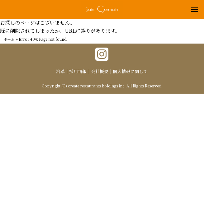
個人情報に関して (130, 71)
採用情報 (78, 71)
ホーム (9, 39)
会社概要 (99, 71)
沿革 (60, 71)
